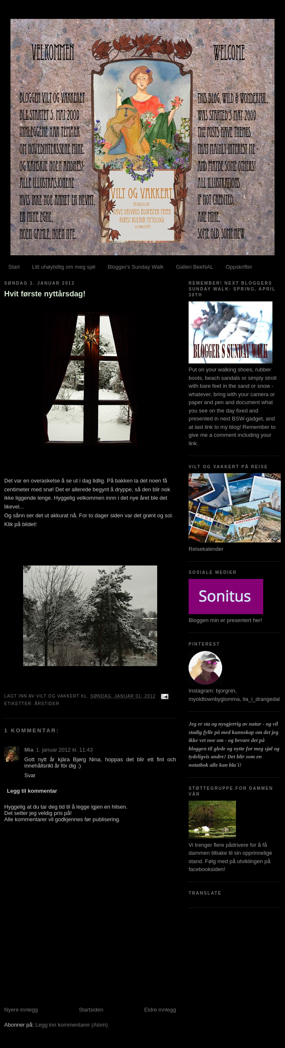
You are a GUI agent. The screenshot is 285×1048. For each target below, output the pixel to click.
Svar (30, 775)
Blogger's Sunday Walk (136, 267)
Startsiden (91, 1009)
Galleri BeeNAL (194, 267)
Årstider (46, 703)
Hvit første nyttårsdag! (45, 294)
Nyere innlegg (21, 1009)
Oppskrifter (238, 267)
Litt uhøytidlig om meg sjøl (63, 267)
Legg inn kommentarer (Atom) (71, 1025)
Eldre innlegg (160, 1009)
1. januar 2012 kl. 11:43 (64, 750)
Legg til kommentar (32, 791)
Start (14, 267)
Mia (29, 750)
